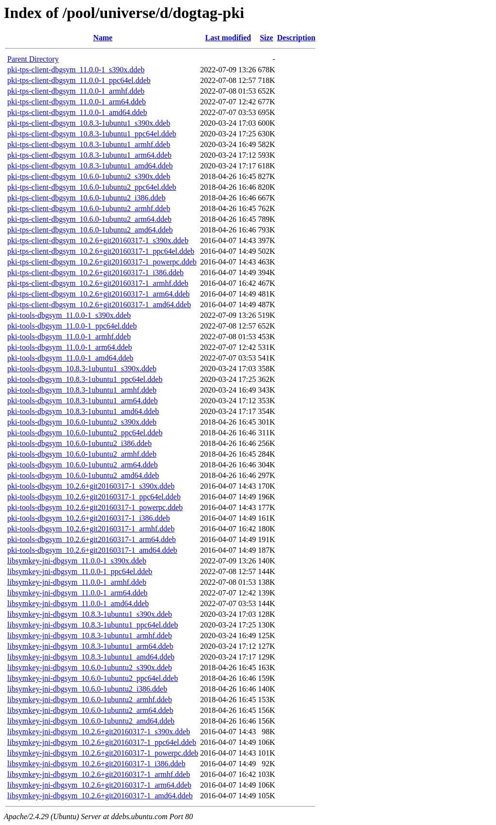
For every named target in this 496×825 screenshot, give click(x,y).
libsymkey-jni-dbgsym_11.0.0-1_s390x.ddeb (76, 561)
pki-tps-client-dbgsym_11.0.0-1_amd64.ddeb (77, 112)
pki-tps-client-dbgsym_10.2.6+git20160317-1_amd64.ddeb (99, 304)
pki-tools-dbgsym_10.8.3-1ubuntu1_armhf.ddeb (81, 390)
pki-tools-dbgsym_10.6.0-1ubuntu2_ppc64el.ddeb (84, 433)
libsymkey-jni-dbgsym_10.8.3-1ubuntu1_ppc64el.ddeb (92, 625)
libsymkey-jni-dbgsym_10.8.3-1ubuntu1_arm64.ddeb (90, 646)
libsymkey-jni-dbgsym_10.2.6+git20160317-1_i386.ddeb (96, 763)
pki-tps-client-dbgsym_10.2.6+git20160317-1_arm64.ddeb (98, 294)
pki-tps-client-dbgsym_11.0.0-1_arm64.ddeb (76, 102)
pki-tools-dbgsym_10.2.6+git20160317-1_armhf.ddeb (90, 529)
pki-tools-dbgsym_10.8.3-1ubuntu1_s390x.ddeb (81, 368)
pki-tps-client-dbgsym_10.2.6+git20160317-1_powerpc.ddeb (102, 262)
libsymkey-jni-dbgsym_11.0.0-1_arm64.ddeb (77, 593)
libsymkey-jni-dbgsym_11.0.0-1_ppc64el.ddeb (79, 571)
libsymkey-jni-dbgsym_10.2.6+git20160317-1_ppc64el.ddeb (101, 742)
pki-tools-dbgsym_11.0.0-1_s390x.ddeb (69, 315)
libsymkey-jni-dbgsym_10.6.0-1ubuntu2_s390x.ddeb (89, 667)
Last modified (228, 37)
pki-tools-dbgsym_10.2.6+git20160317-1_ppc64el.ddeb (94, 497)
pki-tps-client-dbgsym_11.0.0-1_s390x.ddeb (75, 70)
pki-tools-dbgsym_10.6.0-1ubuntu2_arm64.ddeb (82, 465)
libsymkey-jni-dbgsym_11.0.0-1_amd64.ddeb (78, 603)
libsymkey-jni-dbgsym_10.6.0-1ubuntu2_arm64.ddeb (90, 710)
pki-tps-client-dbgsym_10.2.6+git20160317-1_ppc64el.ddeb (100, 251)
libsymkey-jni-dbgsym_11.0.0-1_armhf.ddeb (76, 582)
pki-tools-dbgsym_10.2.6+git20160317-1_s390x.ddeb (90, 486)
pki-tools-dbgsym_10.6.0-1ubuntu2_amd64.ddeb (83, 475)
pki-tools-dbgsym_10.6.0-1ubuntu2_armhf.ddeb (81, 454)
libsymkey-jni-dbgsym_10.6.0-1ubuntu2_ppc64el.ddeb (92, 678)
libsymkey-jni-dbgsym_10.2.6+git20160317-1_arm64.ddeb (99, 785)
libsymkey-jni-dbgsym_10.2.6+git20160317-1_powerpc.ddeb (102, 753)
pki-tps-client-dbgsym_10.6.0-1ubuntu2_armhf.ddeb (88, 208)
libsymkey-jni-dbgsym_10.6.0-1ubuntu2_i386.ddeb (87, 689)
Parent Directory (33, 59)
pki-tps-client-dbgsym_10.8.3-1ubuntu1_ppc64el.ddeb (91, 134)
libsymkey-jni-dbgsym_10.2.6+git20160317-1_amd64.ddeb (100, 796)
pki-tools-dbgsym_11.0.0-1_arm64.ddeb (69, 347)
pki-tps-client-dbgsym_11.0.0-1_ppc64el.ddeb (79, 80)
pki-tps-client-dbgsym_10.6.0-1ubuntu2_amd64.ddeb (90, 230)
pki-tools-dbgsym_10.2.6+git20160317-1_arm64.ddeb (91, 539)
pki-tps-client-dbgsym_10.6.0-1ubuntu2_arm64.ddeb (89, 219)
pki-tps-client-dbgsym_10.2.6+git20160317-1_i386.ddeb (95, 272)
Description (296, 37)
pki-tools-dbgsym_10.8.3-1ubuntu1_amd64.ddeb (83, 411)
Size (266, 37)
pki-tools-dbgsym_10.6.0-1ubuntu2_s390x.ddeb (81, 422)
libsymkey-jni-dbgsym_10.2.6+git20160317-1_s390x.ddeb (98, 731)
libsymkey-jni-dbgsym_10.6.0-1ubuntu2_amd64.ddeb (90, 721)
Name (102, 37)
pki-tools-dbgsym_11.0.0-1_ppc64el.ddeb (72, 326)
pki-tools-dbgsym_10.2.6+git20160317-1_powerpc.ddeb (95, 507)
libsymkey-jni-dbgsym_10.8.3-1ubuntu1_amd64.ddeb (90, 657)
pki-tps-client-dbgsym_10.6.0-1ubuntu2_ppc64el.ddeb (91, 187)
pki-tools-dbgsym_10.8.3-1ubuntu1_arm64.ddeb (82, 400)
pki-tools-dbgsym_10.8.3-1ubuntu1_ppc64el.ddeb (84, 379)
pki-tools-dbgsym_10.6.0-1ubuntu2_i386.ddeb (79, 443)
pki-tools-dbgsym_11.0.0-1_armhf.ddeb (69, 336)
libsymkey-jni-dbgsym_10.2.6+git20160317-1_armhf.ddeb (98, 774)
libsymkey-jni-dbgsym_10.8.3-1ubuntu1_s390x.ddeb (89, 614)
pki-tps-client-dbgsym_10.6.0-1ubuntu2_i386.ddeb (86, 198)
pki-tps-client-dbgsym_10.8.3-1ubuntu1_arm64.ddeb (89, 155)
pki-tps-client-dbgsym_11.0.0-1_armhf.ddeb (75, 91)
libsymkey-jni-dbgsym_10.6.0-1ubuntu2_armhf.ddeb (89, 699)
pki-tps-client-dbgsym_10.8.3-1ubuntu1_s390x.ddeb (88, 123)
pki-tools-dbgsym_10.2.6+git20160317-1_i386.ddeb (88, 518)
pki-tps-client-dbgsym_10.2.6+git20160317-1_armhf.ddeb (97, 283)
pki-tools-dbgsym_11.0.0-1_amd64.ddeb (70, 358)
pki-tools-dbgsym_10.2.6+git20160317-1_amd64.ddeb (92, 550)
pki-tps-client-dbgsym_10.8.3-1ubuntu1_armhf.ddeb (88, 144)
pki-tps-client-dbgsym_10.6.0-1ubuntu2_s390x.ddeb (88, 176)
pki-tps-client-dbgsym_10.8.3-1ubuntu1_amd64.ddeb (90, 166)
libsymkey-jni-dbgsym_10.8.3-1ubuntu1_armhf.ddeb (89, 635)
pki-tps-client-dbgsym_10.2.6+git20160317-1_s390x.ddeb (97, 240)
